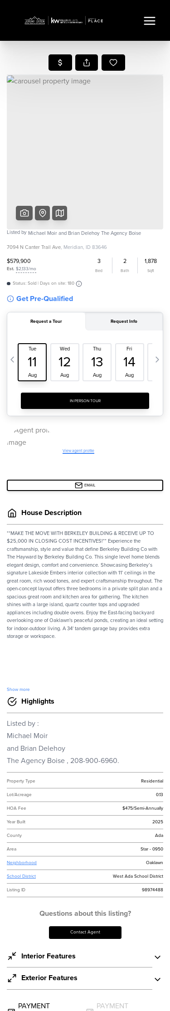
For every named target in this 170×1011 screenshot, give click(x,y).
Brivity (77, 987)
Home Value (85, 139)
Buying (85, 99)
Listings (85, 86)
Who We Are (85, 152)
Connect (85, 166)
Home (85, 73)
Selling (85, 113)
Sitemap (149, 999)
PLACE (140, 895)
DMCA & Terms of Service (92, 999)
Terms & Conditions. (113, 544)
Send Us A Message (85, 641)
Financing (85, 126)
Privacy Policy (48, 544)
